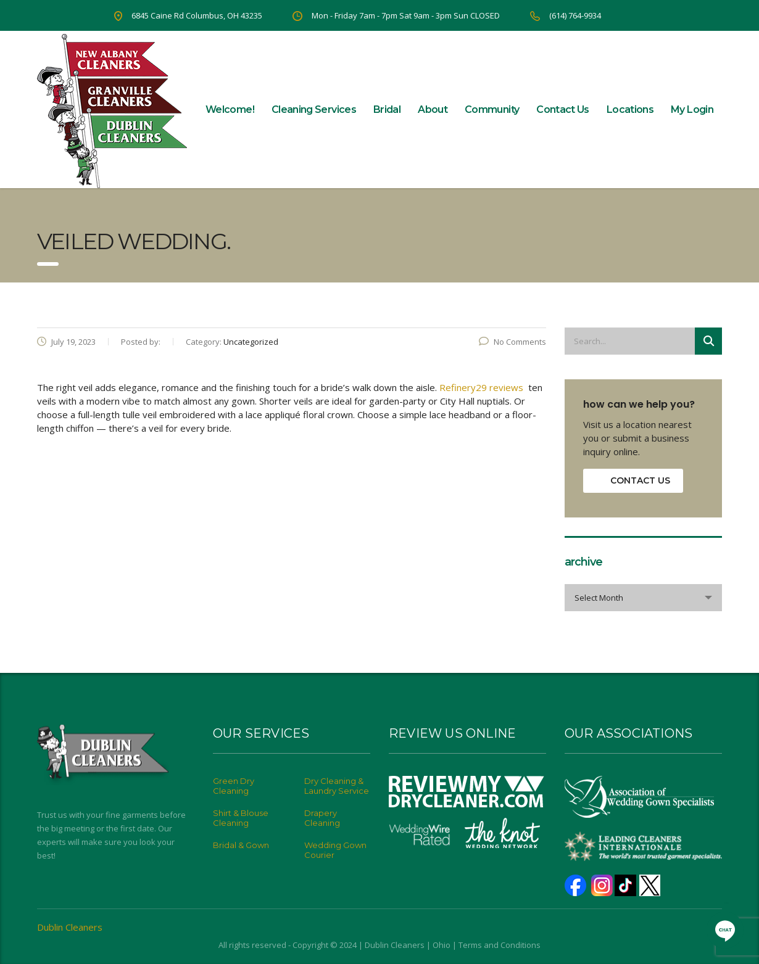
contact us (640, 480)
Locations (630, 109)
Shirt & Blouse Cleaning (240, 818)
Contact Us (562, 109)
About (432, 109)
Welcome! (229, 109)
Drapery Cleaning (322, 818)
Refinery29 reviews (483, 387)
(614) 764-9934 (575, 15)
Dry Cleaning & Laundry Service (336, 786)
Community (492, 109)
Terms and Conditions (499, 944)
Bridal (386, 109)
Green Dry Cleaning (233, 786)
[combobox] (643, 597)
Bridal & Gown (241, 845)
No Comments (512, 341)
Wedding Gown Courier (335, 850)
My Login (692, 109)
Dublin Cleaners (69, 927)
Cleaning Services (314, 109)
